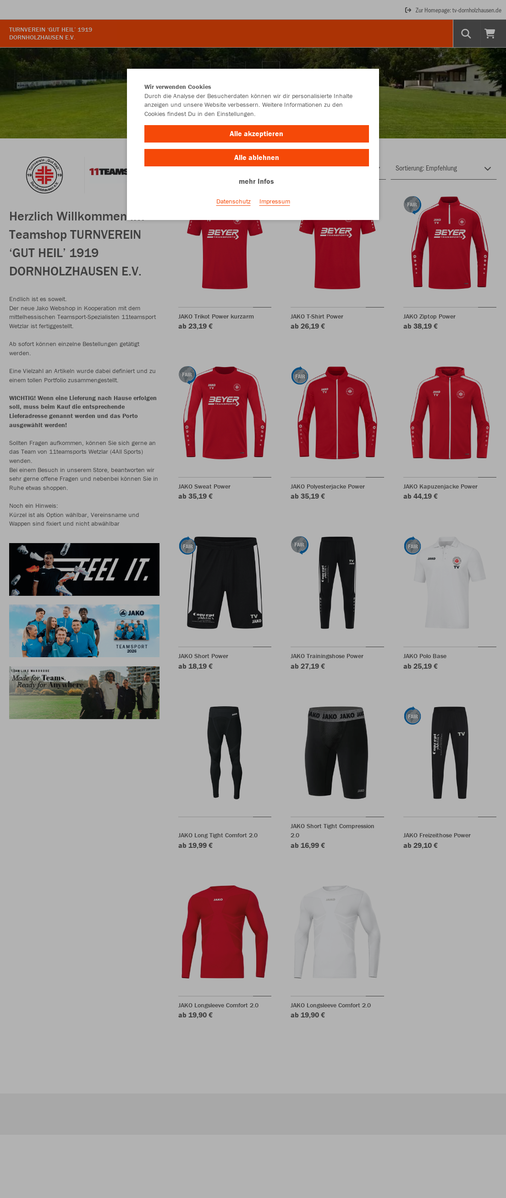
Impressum (274, 202)
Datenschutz (233, 202)
